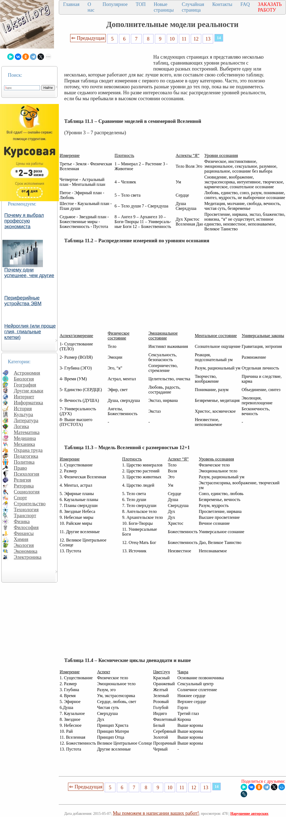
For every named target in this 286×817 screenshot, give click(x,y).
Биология (24, 379)
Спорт (20, 497)
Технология (26, 509)
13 (208, 39)
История (23, 408)
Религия (22, 480)
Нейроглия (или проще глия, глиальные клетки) (30, 331)
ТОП (141, 4)
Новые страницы (164, 7)
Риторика (24, 486)
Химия (21, 539)
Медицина (25, 438)
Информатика (28, 402)
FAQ (245, 4)
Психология (26, 474)
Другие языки (28, 391)
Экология (24, 545)
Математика (27, 432)
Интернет (24, 396)
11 (184, 39)
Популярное (115, 4)
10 (172, 39)
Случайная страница (193, 7)
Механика (24, 444)
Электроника (28, 557)
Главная (71, 4)
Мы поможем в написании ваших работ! (156, 813)
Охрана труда (28, 450)
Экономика (26, 551)
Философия (26, 527)
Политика (24, 462)
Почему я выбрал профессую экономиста (24, 221)
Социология (27, 492)
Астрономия (27, 373)
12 (196, 39)
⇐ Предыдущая (88, 38)
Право (20, 468)
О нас (90, 7)
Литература (26, 420)
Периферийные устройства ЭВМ (23, 300)
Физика (22, 521)
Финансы (24, 533)
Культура (23, 414)
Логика (21, 426)
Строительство (30, 503)
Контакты (222, 4)
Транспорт (25, 515)
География (25, 385)
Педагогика (26, 456)
